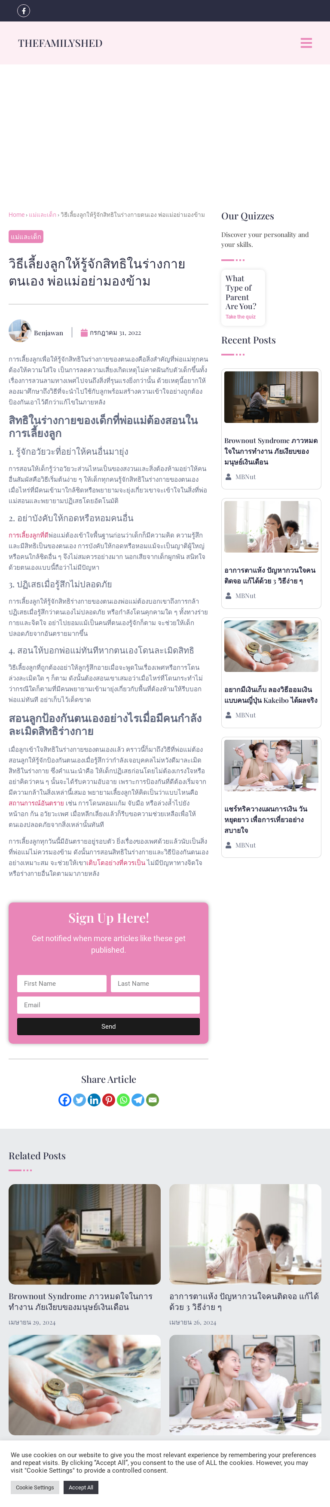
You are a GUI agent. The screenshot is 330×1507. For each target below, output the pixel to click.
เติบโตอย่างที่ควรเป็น (115, 862)
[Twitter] (79, 1100)
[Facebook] (64, 1100)
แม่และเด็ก (42, 214)
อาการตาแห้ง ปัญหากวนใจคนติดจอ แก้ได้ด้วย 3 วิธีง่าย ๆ (244, 1301)
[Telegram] (137, 1100)
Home (16, 214)
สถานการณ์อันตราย (36, 803)
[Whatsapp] (123, 1100)
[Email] (152, 1100)
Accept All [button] (81, 1487)
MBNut (245, 476)
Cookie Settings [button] (35, 1487)
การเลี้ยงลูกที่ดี (29, 535)
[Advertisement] (165, 129)
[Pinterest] (108, 1100)
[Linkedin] (94, 1100)
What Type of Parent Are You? (241, 292)
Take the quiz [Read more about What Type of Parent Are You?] (241, 317)
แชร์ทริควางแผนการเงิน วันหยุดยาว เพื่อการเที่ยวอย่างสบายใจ (265, 819)
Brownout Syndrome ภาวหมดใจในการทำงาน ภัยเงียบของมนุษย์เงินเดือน (271, 451)
